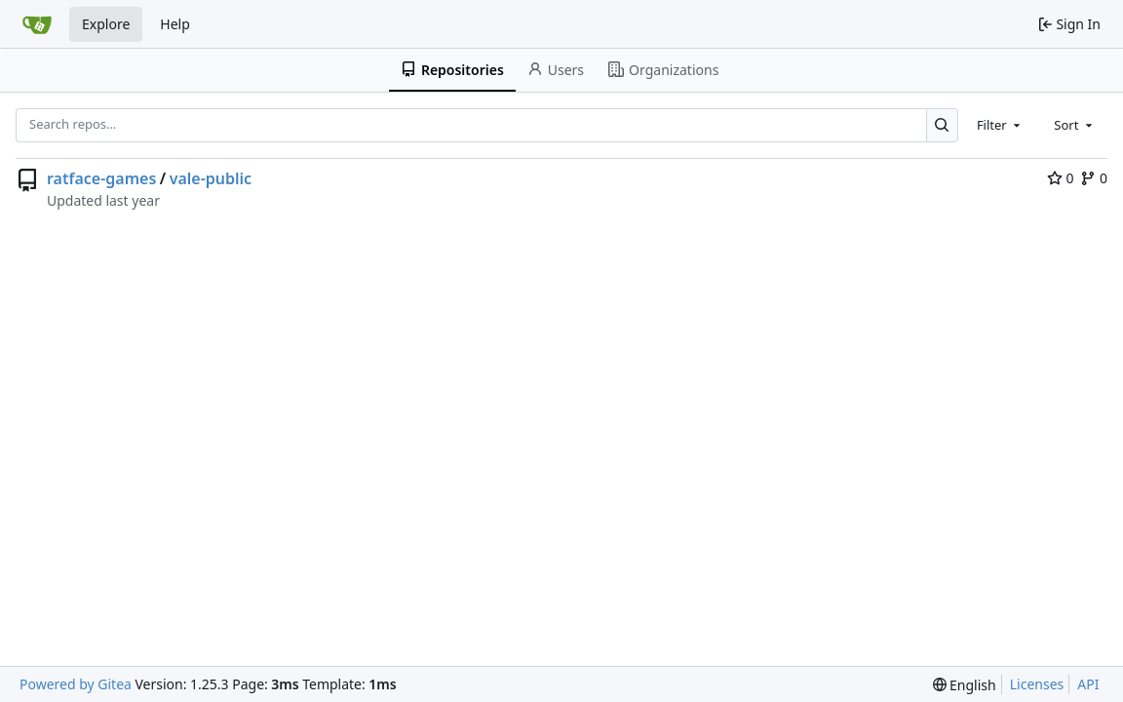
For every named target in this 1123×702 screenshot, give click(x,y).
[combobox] (1000, 124)
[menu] (964, 685)
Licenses (1037, 684)
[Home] (37, 24)
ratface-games (101, 178)
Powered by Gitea (75, 684)
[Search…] (942, 125)
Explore (106, 24)
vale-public (211, 178)
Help (175, 24)
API (1088, 684)
